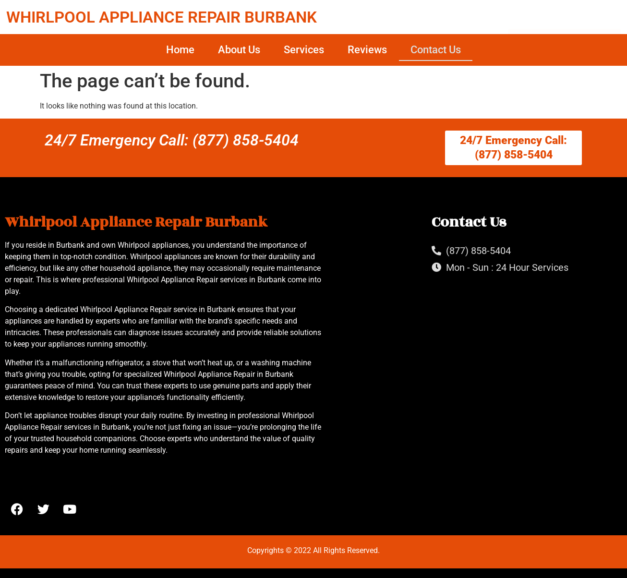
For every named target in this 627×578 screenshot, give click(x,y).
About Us (239, 50)
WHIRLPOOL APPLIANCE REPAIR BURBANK (161, 17)
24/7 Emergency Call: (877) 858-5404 (172, 140)
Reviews (367, 50)
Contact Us (435, 50)
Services (304, 50)
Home (180, 50)
